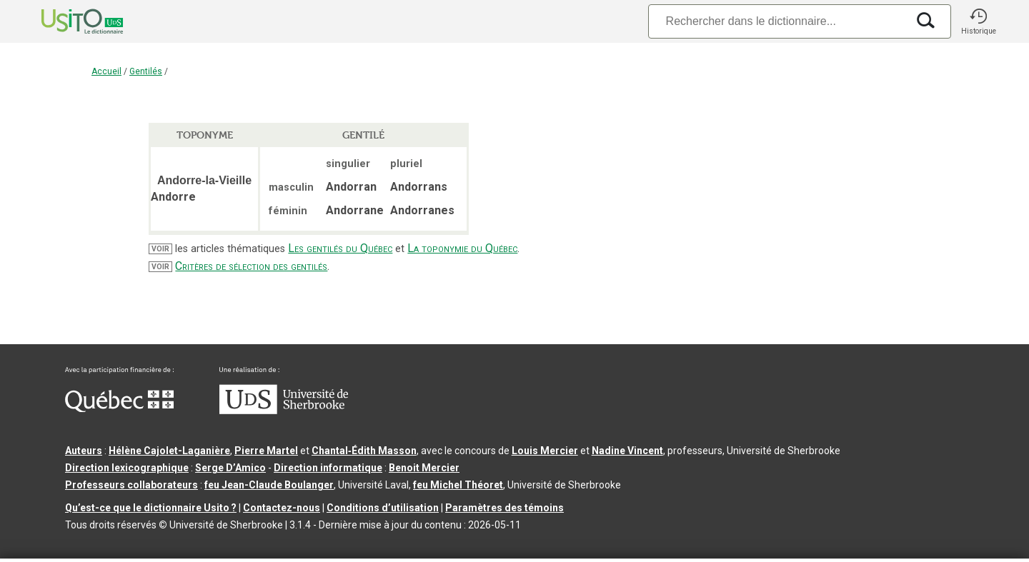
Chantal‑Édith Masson (364, 450)
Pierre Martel (266, 450)
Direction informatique (328, 467)
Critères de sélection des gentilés (251, 266)
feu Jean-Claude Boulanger (269, 485)
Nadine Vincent (627, 450)
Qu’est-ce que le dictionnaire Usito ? (151, 507)
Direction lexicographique (127, 467)
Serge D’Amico (230, 467)
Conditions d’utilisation (383, 507)
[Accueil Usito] (66, 21)
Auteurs (83, 450)
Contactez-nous (281, 507)
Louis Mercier (545, 450)
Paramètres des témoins (504, 507)
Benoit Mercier (424, 467)
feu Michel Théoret (458, 485)
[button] (978, 21)
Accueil (106, 71)
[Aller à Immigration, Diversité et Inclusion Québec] (119, 408)
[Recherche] (777, 21)
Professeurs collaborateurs (131, 485)
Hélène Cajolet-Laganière (169, 450)
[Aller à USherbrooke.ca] (283, 410)
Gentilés (145, 71)
